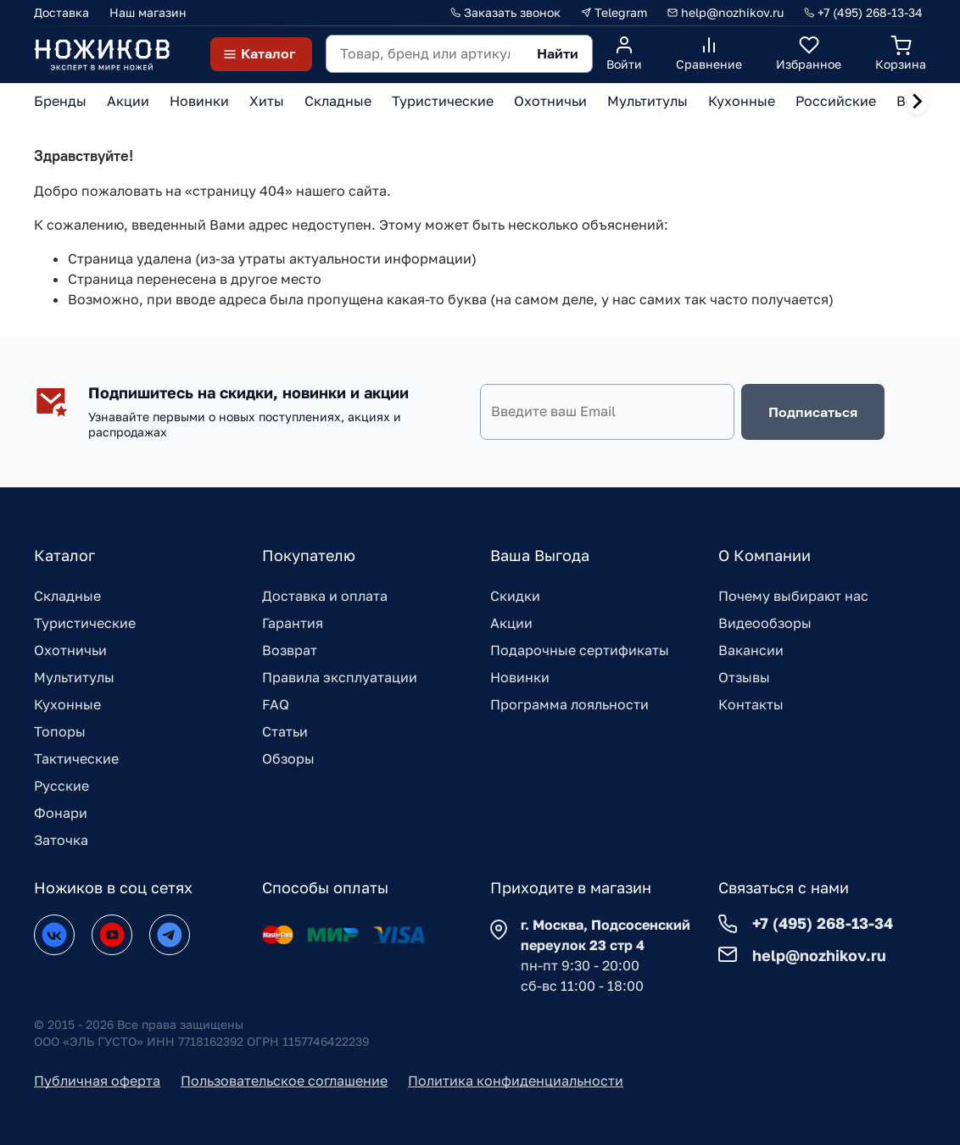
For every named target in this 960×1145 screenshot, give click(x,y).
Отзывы (744, 677)
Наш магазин (148, 12)
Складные (67, 595)
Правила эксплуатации (339, 677)
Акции (511, 622)
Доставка (61, 12)
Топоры (60, 731)
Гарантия (292, 622)
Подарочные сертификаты (579, 650)
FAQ (275, 704)
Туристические (85, 622)
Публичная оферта (97, 1080)
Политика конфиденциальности (515, 1080)
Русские (61, 785)
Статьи (285, 731)
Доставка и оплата (325, 595)
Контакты (751, 704)
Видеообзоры (765, 622)
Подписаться (812, 411)
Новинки (520, 677)
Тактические (76, 758)
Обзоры (288, 758)
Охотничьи (70, 650)
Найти (557, 53)
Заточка (61, 839)
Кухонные (67, 704)
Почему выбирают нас (793, 595)
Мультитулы (74, 677)
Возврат (289, 650)
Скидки (515, 595)
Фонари (60, 812)
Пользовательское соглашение (284, 1080)
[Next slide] (917, 101)
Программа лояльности (569, 704)
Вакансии (751, 650)
